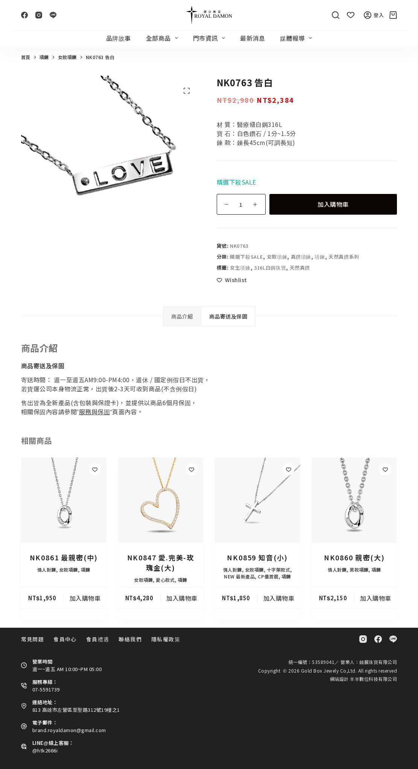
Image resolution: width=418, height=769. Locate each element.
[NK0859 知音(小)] (257, 500)
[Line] (53, 15)
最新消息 (252, 38)
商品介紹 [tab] (182, 316)
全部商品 (163, 38)
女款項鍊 (277, 256)
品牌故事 (118, 38)
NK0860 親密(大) (354, 557)
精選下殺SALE (246, 256)
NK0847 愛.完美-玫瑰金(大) (160, 562)
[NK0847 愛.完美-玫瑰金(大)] (160, 500)
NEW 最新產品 (239, 576)
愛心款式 (165, 580)
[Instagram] (38, 15)
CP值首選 (268, 576)
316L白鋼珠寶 (270, 267)
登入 (374, 15)
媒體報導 (297, 38)
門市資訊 (210, 38)
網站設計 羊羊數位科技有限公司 (363, 679)
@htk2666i (45, 750)
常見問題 (32, 639)
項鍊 (320, 256)
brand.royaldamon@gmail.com (69, 730)
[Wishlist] (350, 15)
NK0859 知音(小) (257, 557)
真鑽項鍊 (301, 256)
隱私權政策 (165, 639)
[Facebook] (24, 15)
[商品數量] (241, 204)
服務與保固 (94, 411)
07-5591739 (46, 689)
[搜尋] (335, 15)
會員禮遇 (97, 639)
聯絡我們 (130, 639)
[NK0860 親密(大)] (354, 500)
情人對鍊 (46, 569)
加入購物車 (333, 204)
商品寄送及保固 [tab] (228, 316)
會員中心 (65, 639)
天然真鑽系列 (343, 256)
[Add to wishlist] (232, 280)
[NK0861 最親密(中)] (63, 500)
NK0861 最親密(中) (64, 557)
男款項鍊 (359, 569)
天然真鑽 (300, 267)
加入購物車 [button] (85, 598)
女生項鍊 (240, 267)
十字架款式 (278, 569)
